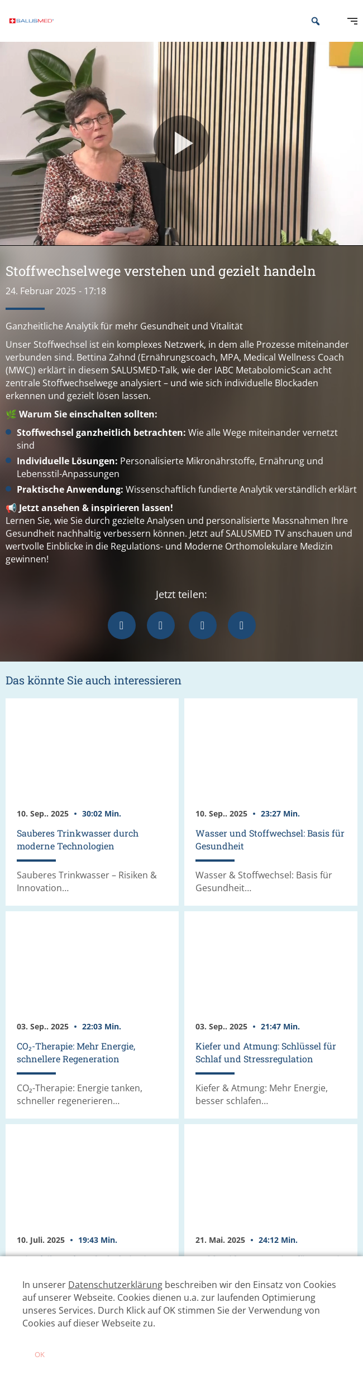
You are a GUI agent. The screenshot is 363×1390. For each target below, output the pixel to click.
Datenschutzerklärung (115, 1285)
